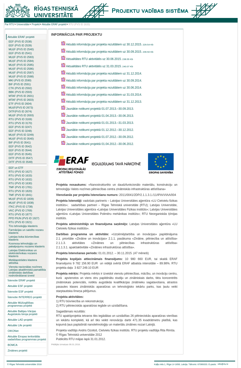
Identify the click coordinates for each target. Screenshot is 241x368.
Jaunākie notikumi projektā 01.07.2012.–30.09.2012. (97, 137)
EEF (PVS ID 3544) (20, 150)
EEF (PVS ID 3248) (20, 130)
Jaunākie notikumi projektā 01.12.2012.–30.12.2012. (97, 130)
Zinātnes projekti (17, 350)
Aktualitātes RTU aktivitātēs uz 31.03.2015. (97, 66)
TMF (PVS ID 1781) (20, 187)
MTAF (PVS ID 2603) (21, 99)
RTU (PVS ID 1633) (20, 175)
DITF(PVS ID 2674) (20, 111)
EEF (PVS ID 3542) (20, 146)
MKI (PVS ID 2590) (20, 80)
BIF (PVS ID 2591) (20, 84)
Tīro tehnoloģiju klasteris (23, 226)
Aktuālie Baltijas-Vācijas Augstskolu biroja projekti (22, 313)
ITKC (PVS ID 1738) (21, 206)
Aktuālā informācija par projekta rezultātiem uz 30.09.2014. (101, 80)
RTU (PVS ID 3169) (20, 119)
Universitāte (23, 24)
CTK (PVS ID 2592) (20, 88)
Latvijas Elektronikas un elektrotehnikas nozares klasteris (23, 253)
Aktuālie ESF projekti (20, 285)
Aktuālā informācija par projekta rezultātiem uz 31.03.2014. (101, 94)
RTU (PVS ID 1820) (20, 191)
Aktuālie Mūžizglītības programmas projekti (21, 304)
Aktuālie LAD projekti (20, 319)
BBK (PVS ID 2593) (20, 92)
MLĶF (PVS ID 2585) (21, 64)
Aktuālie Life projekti (20, 325)
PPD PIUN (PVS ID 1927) (24, 218)
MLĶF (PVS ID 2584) (21, 60)
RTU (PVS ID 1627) (20, 171)
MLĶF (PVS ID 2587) (21, 72)
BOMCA (13, 344)
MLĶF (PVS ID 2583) (21, 57)
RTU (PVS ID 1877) (20, 214)
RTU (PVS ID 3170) (20, 123)
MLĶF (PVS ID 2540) (21, 49)
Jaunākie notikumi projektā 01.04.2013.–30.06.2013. (97, 115)
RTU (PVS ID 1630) (20, 183)
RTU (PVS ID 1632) (20, 179)
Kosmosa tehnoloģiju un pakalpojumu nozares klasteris (27, 245)
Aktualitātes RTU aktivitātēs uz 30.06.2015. (97, 59)
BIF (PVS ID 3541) (20, 142)
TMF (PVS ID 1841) (20, 194)
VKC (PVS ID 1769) (20, 210)
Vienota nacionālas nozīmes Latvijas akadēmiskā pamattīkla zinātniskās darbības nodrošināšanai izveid (27, 271)
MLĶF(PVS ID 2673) (21, 107)
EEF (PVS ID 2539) (20, 45)
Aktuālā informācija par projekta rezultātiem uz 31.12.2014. (101, 73)
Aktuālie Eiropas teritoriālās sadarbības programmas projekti (27, 338)
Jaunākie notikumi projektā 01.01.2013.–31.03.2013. (97, 123)
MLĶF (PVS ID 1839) (21, 198)
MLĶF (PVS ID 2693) (21, 115)
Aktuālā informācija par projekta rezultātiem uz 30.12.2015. (107, 44)
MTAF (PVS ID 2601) (21, 95)
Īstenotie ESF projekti (20, 291)
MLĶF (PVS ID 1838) (21, 202)
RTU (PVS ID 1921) (20, 222)
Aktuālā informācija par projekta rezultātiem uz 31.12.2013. (101, 101)
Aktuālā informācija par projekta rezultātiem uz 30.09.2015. (107, 51)
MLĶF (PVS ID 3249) (21, 134)
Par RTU (9, 24)
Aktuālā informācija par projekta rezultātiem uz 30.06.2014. (101, 87)
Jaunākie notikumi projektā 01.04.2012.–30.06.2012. (97, 144)
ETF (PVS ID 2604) (20, 103)
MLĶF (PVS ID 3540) (21, 138)
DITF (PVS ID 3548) (21, 161)
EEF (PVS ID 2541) (20, 53)
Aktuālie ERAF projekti (54, 24)
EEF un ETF (16, 167)
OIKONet (13, 330)
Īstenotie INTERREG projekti (25, 297)
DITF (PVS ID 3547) (21, 158)
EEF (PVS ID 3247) (20, 126)
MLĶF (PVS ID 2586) (21, 68)
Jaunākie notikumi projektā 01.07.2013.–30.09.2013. (97, 108)
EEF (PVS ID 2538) (20, 41)
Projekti (36, 24)
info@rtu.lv (223, 364)
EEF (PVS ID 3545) (20, 154)
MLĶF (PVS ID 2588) (21, 76)
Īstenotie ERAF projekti (21, 280)
